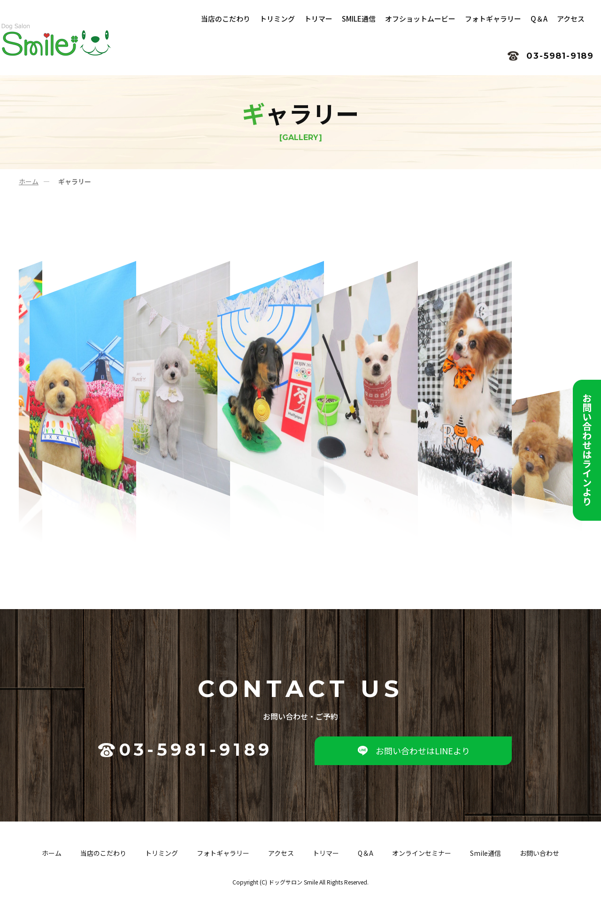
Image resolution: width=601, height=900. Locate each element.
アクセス (281, 854)
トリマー (326, 854)
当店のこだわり (103, 854)
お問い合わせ (539, 854)
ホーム (29, 181)
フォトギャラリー (223, 854)
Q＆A (365, 854)
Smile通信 (485, 854)
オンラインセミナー (421, 854)
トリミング (161, 854)
